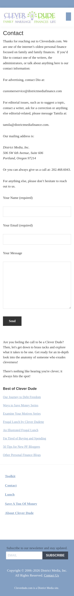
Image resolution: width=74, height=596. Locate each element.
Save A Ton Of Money (21, 504)
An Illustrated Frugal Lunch (20, 430)
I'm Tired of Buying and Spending (24, 438)
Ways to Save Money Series (20, 405)
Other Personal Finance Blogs (22, 455)
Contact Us (51, 575)
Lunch (10, 494)
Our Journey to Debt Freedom (22, 397)
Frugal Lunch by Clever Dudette (23, 422)
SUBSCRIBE (55, 555)
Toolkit (10, 476)
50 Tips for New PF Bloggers (21, 446)
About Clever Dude (19, 513)
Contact (11, 485)
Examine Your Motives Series (22, 413)
